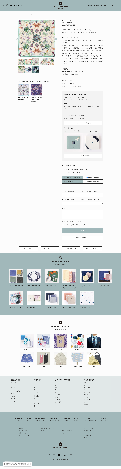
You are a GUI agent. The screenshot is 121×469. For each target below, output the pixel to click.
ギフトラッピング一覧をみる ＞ (83, 155)
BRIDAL (77, 423)
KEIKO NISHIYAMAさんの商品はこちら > (74, 72)
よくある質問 (29, 249)
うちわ (86, 399)
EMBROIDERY (16, 423)
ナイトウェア (88, 394)
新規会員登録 (88, 433)
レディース (14, 384)
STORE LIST (66, 423)
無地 (35, 401)
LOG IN (104, 5)
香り (85, 405)
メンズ (13, 386)
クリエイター (35, 14)
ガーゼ (36, 389)
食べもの (58, 399)
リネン (36, 384)
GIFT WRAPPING (38, 423)
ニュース (64, 431)
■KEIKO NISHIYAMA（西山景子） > (72, 37)
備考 (63, 207)
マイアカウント (89, 440)
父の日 (13, 398)
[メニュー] (116, 5)
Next (56, 38)
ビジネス (13, 401)
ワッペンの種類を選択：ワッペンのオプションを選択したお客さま (80, 190)
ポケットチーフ (88, 386)
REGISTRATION (98, 5)
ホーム (21, 14)
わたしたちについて (67, 433)
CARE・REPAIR (53, 423)
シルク (36, 386)
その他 (86, 407)
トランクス (87, 389)
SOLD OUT (83, 230)
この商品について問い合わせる (83, 237)
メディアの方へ (66, 438)
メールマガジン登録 (90, 431)
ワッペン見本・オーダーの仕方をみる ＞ (82, 123)
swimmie (27, 14)
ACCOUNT (90, 5)
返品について (71, 249)
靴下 (85, 391)
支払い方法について (92, 249)
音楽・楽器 (58, 405)
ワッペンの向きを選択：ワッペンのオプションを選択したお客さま (80, 199)
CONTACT (105, 423)
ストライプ (37, 403)
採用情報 (64, 436)
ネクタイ (86, 384)
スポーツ (58, 402)
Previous (17, 38)
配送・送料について (50, 249)
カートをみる (88, 438)
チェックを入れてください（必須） (72, 221)
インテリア (87, 402)
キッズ (13, 389)
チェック (36, 406)
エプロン (86, 397)
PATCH (27, 423)
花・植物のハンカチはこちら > (71, 74)
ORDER (90, 423)
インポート (37, 394)
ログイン (87, 436)
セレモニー (14, 403)
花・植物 (58, 397)
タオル (36, 391)
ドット (36, 409)
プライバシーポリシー (45, 433)
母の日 (13, 395)
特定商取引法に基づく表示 (46, 431)
